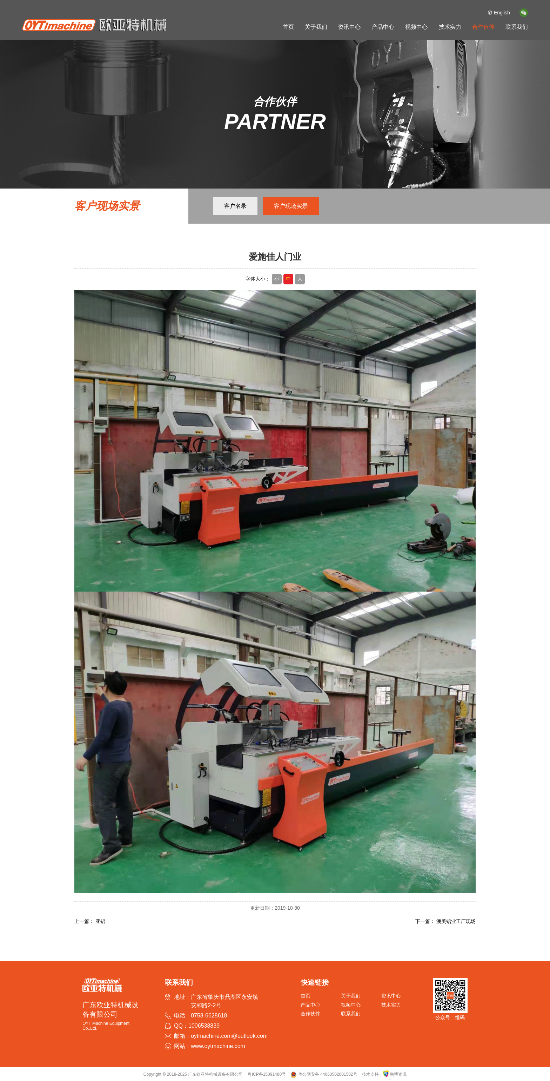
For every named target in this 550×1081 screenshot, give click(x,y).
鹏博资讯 (398, 1074)
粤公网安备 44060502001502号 (323, 1074)
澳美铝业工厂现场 (456, 921)
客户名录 (235, 206)
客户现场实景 (291, 206)
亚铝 (100, 921)
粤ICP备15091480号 (267, 1074)
